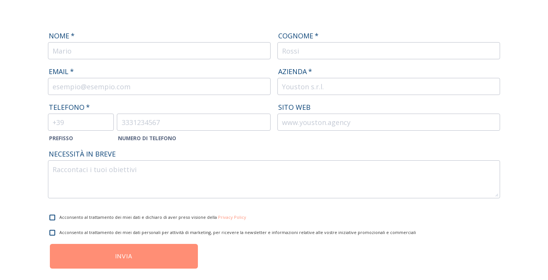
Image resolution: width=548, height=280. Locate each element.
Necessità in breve (82, 153)
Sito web (294, 107)
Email (61, 71)
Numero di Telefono (147, 138)
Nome (62, 35)
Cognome (298, 35)
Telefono (69, 107)
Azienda (295, 71)
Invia (124, 256)
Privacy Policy (232, 217)
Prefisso (61, 138)
